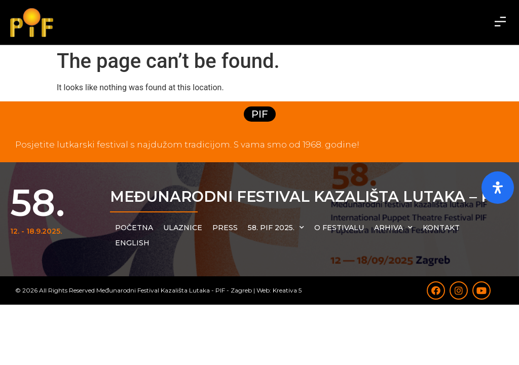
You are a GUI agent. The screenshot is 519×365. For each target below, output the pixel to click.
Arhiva (393, 227)
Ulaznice (182, 227)
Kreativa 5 (287, 290)
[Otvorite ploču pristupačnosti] (497, 187)
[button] (500, 22)
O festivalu (339, 227)
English (132, 242)
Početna (134, 227)
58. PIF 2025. (276, 227)
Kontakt (441, 227)
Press (225, 227)
